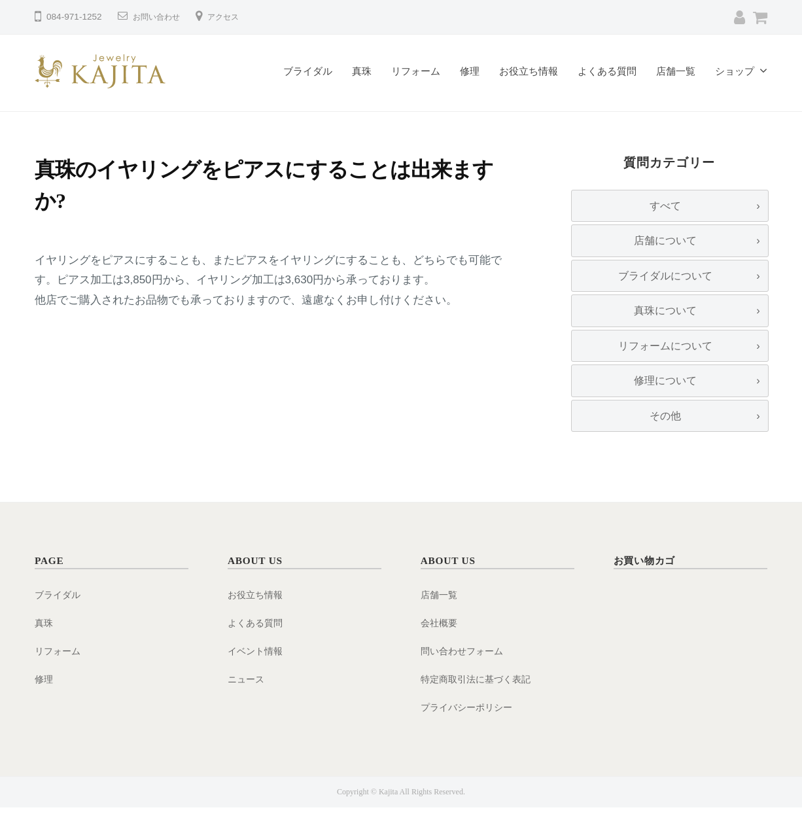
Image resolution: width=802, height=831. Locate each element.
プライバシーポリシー (470, 729)
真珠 (362, 71)
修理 (469, 71)
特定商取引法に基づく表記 (479, 701)
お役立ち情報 (528, 71)
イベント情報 (257, 673)
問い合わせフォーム (465, 673)
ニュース (247, 701)
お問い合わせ (160, 17)
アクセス (233, 17)
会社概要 (440, 646)
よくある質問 (607, 71)
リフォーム (415, 71)
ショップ (734, 71)
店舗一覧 (675, 71)
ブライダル (307, 71)
